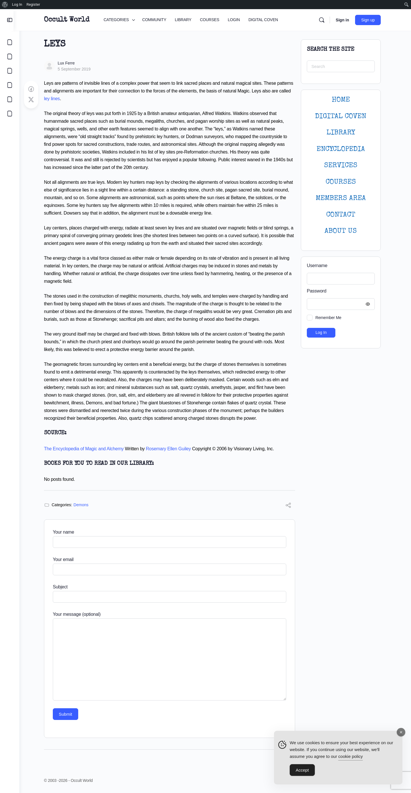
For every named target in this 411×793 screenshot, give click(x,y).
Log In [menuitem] (17, 4)
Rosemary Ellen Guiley (171, 448)
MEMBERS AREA (344, 198)
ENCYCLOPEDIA (343, 149)
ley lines (55, 98)
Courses (344, 182)
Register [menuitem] (33, 4)
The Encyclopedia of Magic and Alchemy (86, 448)
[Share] (291, 506)
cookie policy (350, 756)
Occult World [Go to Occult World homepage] (69, 20)
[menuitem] (5, 4)
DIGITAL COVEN (343, 116)
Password (342, 291)
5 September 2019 (77, 69)
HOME (344, 100)
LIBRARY (343, 132)
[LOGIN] (10, 99)
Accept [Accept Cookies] (302, 770)
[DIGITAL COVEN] (10, 113)
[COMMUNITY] (10, 56)
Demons (83, 505)
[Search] (324, 20)
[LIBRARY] (10, 71)
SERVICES (343, 165)
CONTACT (343, 215)
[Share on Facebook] (34, 89)
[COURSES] (10, 85)
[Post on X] (34, 100)
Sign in (345, 20)
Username (320, 265)
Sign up (371, 20)
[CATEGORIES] (10, 42)
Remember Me (331, 317)
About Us (344, 231)
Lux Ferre (69, 63)
